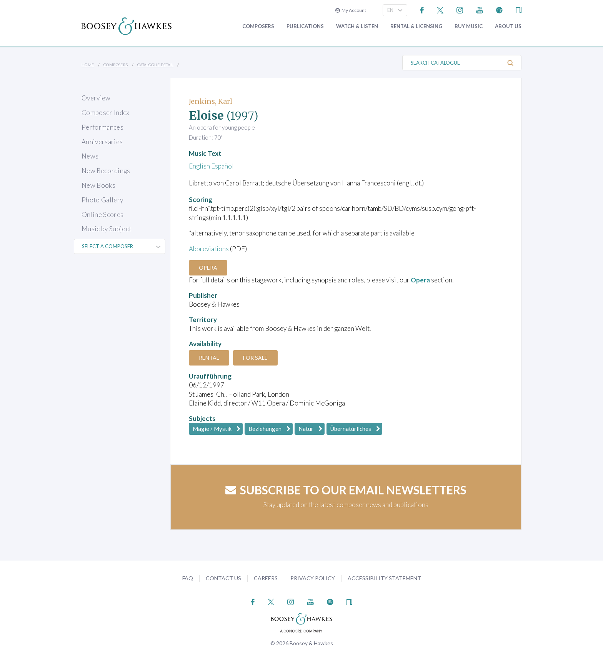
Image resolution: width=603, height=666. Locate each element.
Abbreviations (209, 249)
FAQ (187, 578)
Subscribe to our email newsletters (345, 490)
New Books (98, 185)
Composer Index (106, 112)
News (90, 156)
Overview (96, 98)
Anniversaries (102, 142)
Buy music (469, 26)
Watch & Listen (357, 26)
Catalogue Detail (155, 64)
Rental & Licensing (416, 26)
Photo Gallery (102, 200)
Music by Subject (106, 229)
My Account (350, 10)
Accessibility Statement (384, 578)
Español (222, 166)
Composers (258, 26)
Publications (305, 26)
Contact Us (223, 578)
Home (88, 64)
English (199, 166)
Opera (208, 267)
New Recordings (106, 171)
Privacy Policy (312, 578)
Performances (102, 127)
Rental (209, 357)
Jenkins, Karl (210, 101)
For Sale (255, 357)
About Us (508, 26)
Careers (266, 578)
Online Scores (102, 214)
